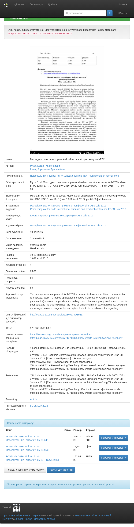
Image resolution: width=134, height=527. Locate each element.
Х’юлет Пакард (23, 519)
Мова (123, 4)
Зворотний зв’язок (44, 519)
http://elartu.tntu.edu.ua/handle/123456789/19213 (57, 314)
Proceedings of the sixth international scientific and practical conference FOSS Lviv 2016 (78, 209)
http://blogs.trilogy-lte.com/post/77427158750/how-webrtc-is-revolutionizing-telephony (76, 338)
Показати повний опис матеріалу (25, 469)
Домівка (19, 4)
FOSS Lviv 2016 (19, 18)
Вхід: (122, 13)
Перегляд (36, 4)
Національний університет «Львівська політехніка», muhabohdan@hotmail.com (74, 175)
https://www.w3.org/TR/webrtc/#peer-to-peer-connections (61, 334)
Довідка (52, 4)
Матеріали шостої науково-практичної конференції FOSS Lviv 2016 (68, 205)
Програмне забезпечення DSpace (21, 515)
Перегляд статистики (61, 469)
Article (33, 399)
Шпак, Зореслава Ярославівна (47, 169)
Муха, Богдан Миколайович (45, 165)
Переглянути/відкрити (113, 437)
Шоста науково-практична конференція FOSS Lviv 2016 (61, 215)
